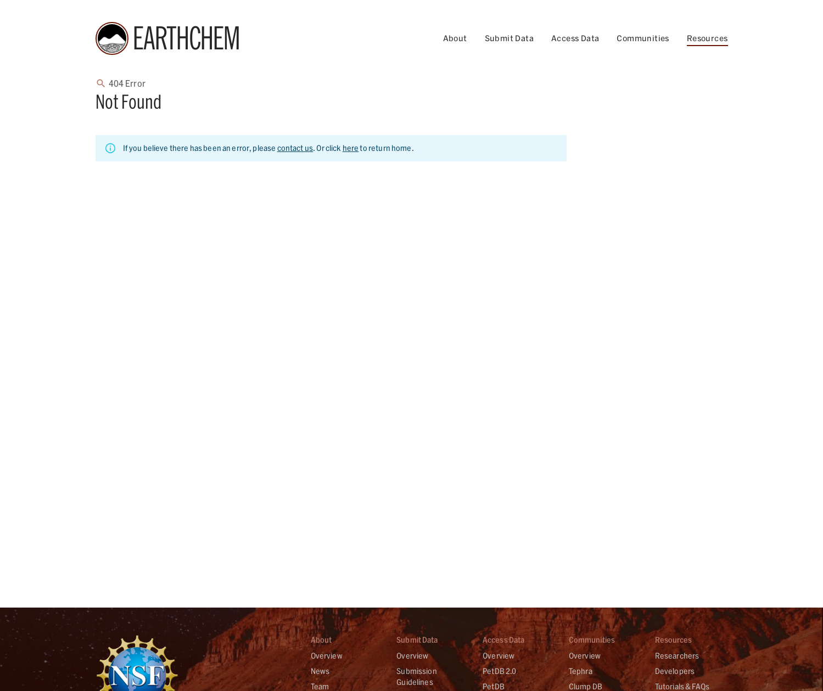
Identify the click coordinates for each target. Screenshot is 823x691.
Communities (643, 38)
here (351, 148)
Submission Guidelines (416, 676)
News (320, 671)
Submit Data (509, 38)
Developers (675, 671)
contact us (295, 148)
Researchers (677, 655)
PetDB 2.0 (499, 671)
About (455, 38)
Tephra (580, 671)
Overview (327, 655)
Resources (707, 38)
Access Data (575, 38)
